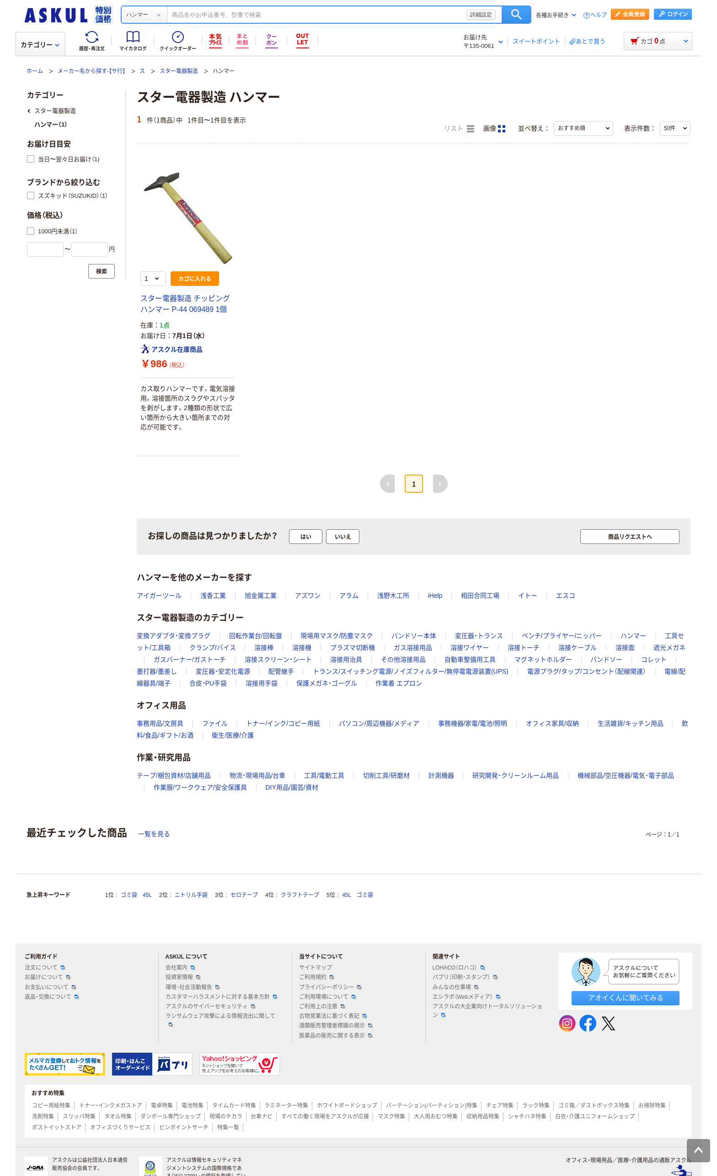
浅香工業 (213, 595)
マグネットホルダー (543, 659)
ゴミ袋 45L (136, 895)
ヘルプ (598, 15)
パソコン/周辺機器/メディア (379, 723)
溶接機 (301, 647)
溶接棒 (263, 647)
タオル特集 (118, 1116)
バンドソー (606, 659)
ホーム (35, 71)
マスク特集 (391, 1116)
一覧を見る (154, 834)
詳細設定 (481, 14)
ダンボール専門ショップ (170, 1116)
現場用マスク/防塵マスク (336, 635)
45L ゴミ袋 (357, 895)
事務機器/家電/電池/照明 (473, 723)
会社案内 (180, 968)
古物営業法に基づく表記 (333, 1016)
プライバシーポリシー (330, 987)
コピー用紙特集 (51, 1105)
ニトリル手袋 (191, 895)
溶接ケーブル (577, 647)
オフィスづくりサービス (120, 1127)
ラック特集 (536, 1105)
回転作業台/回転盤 (255, 635)
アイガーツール (159, 595)
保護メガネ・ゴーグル (326, 683)
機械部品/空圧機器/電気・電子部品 (626, 775)
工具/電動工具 (324, 775)
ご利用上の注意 (322, 1006)
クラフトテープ (300, 895)
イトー (527, 595)
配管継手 (281, 671)
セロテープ (244, 895)
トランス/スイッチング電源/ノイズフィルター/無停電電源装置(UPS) (410, 671)
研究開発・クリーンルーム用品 (515, 775)
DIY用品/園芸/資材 (291, 787)
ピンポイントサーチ (184, 1127)
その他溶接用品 (403, 659)
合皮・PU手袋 (208, 683)
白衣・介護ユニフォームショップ (595, 1116)
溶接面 (625, 647)
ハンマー (633, 635)
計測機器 (441, 775)
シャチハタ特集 (527, 1116)
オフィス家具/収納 (552, 723)
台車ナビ (262, 1116)
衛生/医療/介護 (233, 735)
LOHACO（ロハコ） (459, 968)
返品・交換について (52, 997)
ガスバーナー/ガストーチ (190, 659)
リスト (459, 128)
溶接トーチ (524, 647)
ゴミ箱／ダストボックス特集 (594, 1105)
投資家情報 (183, 977)
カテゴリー (40, 44)
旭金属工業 (261, 595)
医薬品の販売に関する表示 (335, 1036)
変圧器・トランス (479, 635)
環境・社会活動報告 (192, 987)
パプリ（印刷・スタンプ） (465, 977)
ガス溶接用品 (413, 647)
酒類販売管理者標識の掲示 (335, 1026)
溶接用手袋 (262, 683)
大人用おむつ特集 (436, 1116)
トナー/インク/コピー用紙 (283, 723)
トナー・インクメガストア (110, 1105)
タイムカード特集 (234, 1105)
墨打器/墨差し (157, 671)
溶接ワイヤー (469, 647)
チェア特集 (500, 1105)
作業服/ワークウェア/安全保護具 (200, 787)
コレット (654, 659)
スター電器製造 (179, 71)
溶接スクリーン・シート (278, 659)
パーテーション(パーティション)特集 (431, 1105)
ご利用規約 (316, 977)
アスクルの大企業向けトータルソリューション (487, 1010)
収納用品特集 (482, 1116)
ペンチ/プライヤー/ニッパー (562, 635)
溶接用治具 (346, 659)
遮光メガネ (669, 647)
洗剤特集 (43, 1116)
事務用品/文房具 (160, 723)
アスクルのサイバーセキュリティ (210, 1006)
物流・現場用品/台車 (258, 775)
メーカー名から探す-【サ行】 (91, 71)
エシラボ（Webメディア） (466, 997)
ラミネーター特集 (286, 1105)
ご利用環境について (327, 997)
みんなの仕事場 (455, 987)
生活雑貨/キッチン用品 (630, 723)
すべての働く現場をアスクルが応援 (325, 1116)
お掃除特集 (652, 1105)
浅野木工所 (393, 595)
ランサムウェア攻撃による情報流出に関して (220, 1020)
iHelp (435, 595)
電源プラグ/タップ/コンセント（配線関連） (586, 671)
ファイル (215, 723)
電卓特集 (162, 1105)
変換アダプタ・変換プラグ (173, 635)
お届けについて (47, 977)
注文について (45, 968)
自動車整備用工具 (470, 659)
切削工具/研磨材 (386, 775)
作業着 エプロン (398, 683)
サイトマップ (315, 968)
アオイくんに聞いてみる (625, 998)
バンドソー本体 (413, 635)
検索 (516, 14)
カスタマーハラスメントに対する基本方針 (221, 997)
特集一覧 (228, 1127)
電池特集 (192, 1105)
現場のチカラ (225, 1116)
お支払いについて (50, 987)
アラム (348, 595)
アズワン (308, 595)
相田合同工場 (480, 595)
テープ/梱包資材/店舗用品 (174, 775)
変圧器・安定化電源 (223, 671)
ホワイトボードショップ (347, 1105)
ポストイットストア (56, 1127)
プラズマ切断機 (352, 647)
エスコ (565, 595)
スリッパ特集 (79, 1116)
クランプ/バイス (212, 647)
